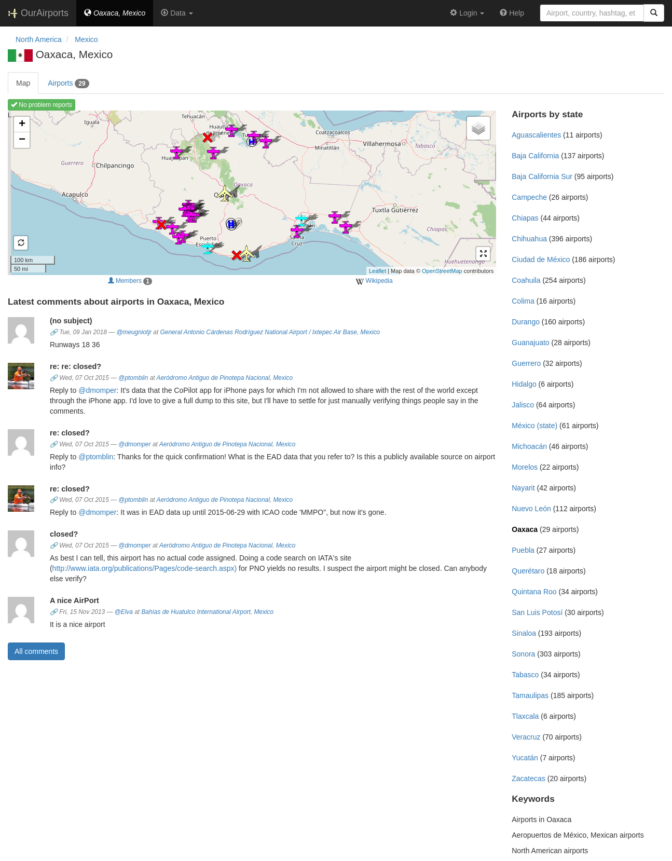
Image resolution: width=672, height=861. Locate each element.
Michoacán (529, 446)
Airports (68, 83)
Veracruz (526, 737)
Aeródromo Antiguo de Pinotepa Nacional (212, 377)
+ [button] (22, 124)
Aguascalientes (536, 135)
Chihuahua (529, 239)
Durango (526, 322)
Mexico (370, 332)
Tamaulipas (530, 695)
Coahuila (526, 280)
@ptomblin (133, 377)
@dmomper (97, 390)
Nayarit (523, 488)
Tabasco (525, 675)
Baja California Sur (542, 176)
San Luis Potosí (537, 612)
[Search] (653, 13)
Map (23, 83)
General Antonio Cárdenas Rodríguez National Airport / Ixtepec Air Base (258, 332)
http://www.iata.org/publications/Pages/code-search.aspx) (144, 568)
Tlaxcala (525, 716)
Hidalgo (524, 384)
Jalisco (523, 405)
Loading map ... (250, 193)
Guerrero (526, 363)
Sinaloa (524, 633)
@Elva (124, 612)
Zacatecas (528, 778)
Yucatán (525, 758)
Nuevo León (531, 508)
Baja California (535, 156)
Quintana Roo (534, 591)
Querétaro (528, 571)
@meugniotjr (134, 332)
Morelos (525, 467)
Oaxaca (525, 529)
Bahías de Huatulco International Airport (195, 612)
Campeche (529, 197)
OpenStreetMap (442, 271)
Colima (523, 301)
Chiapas (525, 218)
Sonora (523, 654)
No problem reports (41, 104)
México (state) (534, 425)
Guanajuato (530, 342)
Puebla (523, 550)
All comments (36, 651)
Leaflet (377, 271)
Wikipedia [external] (373, 281)
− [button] (22, 140)
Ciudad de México (541, 259)
